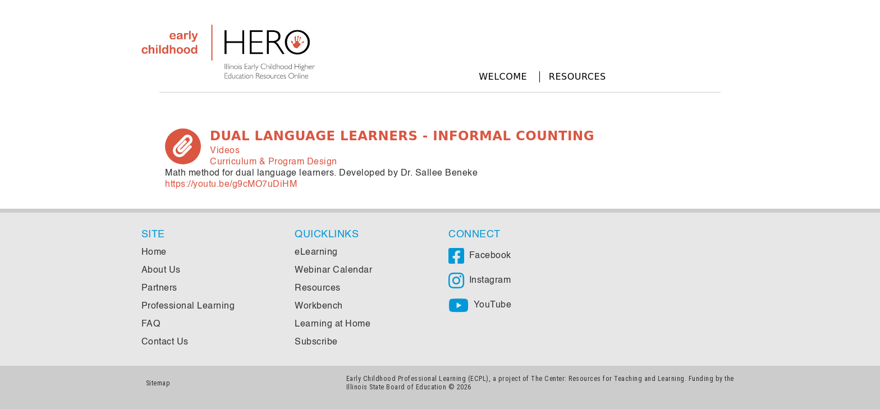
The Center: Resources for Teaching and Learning (608, 378)
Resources (577, 76)
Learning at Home (332, 324)
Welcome (503, 76)
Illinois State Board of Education (396, 387)
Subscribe (316, 342)
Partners (159, 288)
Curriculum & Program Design (273, 162)
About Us (161, 270)
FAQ (151, 324)
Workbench (319, 306)
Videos (225, 150)
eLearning (316, 252)
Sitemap (158, 383)
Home (154, 252)
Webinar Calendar (333, 270)
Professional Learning (188, 306)
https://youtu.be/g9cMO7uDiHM (231, 184)
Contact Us (165, 342)
